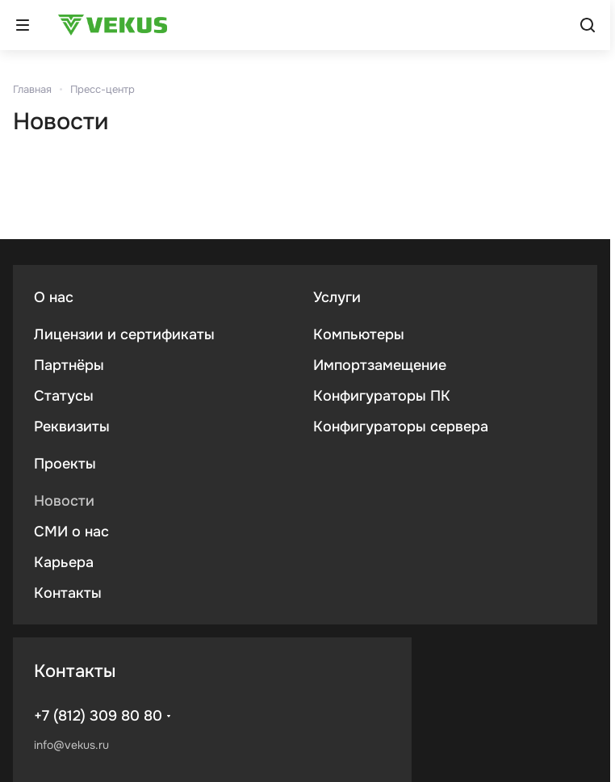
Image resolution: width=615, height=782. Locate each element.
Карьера (64, 562)
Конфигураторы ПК (381, 396)
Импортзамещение (379, 365)
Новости (64, 501)
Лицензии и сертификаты (124, 334)
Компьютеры (358, 334)
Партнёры (69, 365)
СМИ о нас (71, 531)
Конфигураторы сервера (400, 426)
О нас (53, 297)
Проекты (65, 464)
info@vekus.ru (71, 745)
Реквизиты (72, 426)
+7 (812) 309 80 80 (98, 716)
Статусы (64, 396)
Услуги (337, 297)
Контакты (68, 593)
